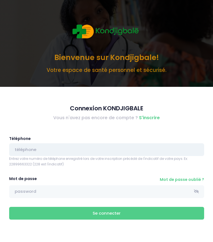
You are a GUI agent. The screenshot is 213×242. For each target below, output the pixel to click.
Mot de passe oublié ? (182, 179)
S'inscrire (149, 118)
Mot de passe (23, 178)
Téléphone (20, 138)
